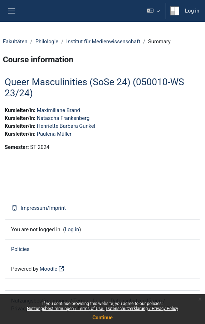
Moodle (48, 269)
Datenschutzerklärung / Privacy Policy (142, 308)
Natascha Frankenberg (63, 118)
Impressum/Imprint (38, 208)
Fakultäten (15, 41)
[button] (153, 11)
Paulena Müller (54, 134)
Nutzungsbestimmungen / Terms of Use (65, 308)
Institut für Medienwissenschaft (103, 41)
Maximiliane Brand (58, 110)
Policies (20, 249)
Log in (192, 11)
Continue (102, 317)
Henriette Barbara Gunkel (66, 126)
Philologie (47, 41)
